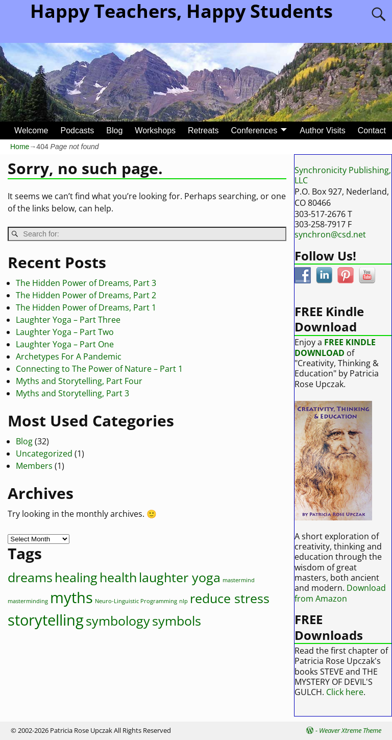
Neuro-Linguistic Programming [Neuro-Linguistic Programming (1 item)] (136, 601)
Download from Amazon (340, 593)
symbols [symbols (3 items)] (176, 620)
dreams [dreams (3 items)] (30, 577)
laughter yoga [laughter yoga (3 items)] (179, 577)
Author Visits (323, 130)
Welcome (31, 130)
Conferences (254, 130)
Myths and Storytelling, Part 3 (72, 393)
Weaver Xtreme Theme (350, 730)
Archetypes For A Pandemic (68, 356)
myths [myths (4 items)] (71, 597)
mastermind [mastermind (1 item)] (239, 580)
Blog (114, 130)
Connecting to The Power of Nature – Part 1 (99, 368)
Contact (372, 130)
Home (19, 146)
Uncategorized (44, 453)
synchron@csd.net (330, 234)
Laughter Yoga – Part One (65, 344)
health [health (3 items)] (118, 577)
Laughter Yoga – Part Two (65, 332)
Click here (344, 692)
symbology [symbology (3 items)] (118, 620)
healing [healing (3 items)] (76, 577)
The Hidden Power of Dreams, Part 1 (86, 307)
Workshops (155, 130)
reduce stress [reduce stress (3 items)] (230, 598)
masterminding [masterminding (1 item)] (28, 601)
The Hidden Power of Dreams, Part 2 (86, 295)
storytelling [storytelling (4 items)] (46, 620)
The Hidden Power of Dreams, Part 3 (86, 283)
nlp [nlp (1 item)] (183, 601)
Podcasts (77, 130)
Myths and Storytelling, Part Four (79, 381)
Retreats (203, 130)
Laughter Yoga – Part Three (68, 319)
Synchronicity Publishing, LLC (343, 175)
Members (34, 465)
